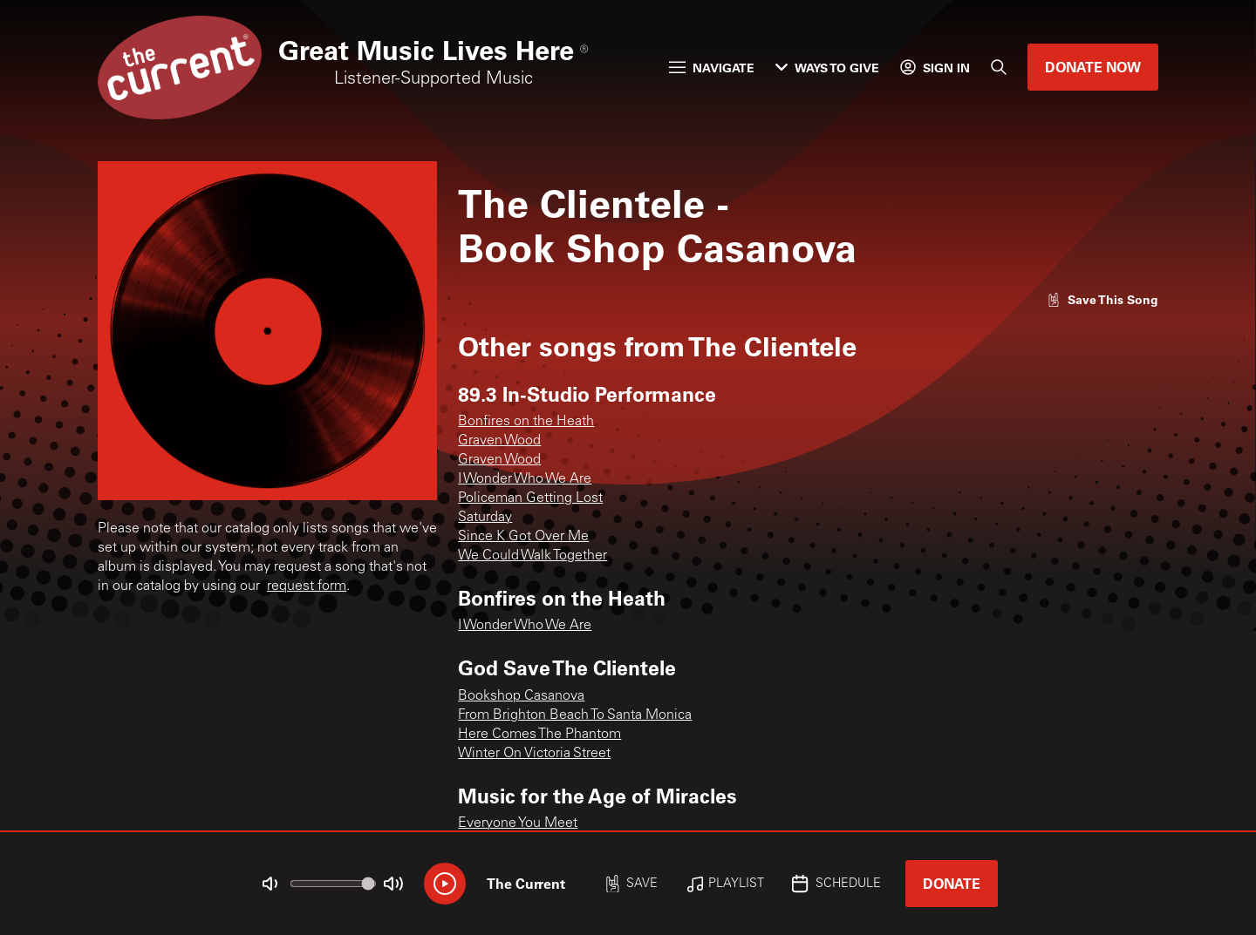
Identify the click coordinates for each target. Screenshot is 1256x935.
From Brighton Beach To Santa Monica (575, 715)
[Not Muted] (270, 883)
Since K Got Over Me (523, 537)
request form (306, 586)
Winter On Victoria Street (534, 754)
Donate (951, 883)
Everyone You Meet (517, 823)
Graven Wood (499, 441)
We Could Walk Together (532, 556)
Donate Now (1093, 67)
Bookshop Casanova (521, 696)
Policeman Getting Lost (530, 498)
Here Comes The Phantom (539, 735)
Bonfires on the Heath (526, 422)
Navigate (711, 67)
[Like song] (1102, 299)
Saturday (485, 518)
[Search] (999, 67)
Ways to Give (827, 67)
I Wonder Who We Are (524, 479)
